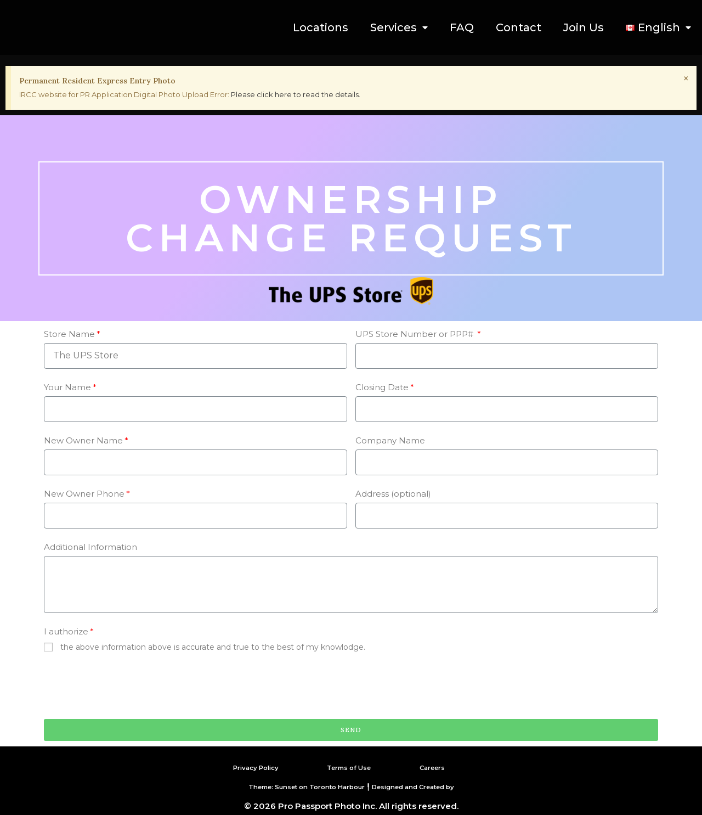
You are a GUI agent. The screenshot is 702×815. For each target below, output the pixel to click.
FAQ (462, 27)
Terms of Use (349, 767)
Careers (436, 767)
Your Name (67, 387)
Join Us (583, 27)
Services (399, 28)
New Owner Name (83, 440)
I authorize (66, 631)
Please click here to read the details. (295, 94)
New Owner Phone (84, 493)
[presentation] (127, 686)
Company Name (390, 440)
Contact (518, 27)
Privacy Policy (249, 767)
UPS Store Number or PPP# (415, 334)
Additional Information (90, 547)
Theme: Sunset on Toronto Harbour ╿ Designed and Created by (351, 786)
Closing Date (382, 387)
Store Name (69, 334)
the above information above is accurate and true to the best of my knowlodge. (212, 647)
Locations (320, 27)
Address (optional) (393, 493)
